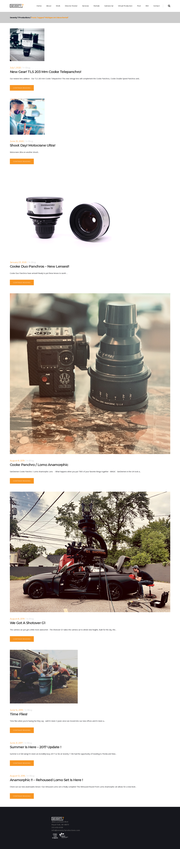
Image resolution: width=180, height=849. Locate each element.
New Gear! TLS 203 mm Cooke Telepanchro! (45, 72)
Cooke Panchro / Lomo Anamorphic (39, 465)
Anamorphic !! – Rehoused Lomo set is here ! (46, 780)
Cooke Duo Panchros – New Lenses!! (39, 266)
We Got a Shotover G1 (27, 623)
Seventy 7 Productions (17, 17)
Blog (27, 67)
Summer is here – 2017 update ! (35, 747)
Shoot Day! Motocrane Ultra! (32, 145)
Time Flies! (18, 714)
